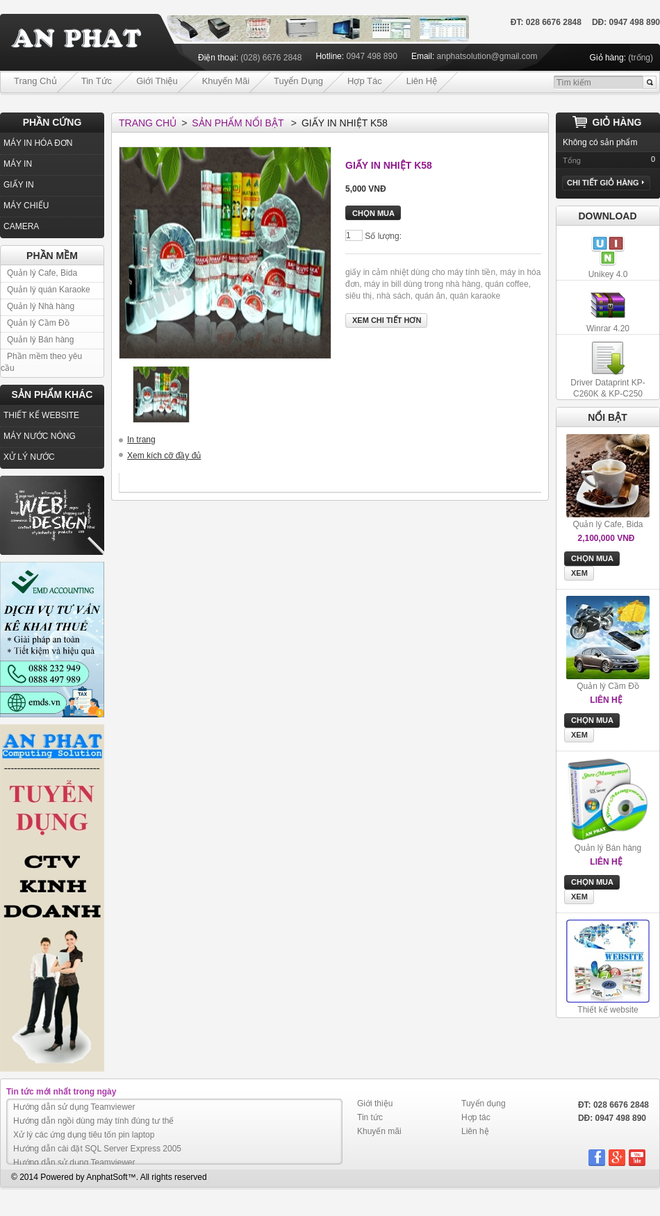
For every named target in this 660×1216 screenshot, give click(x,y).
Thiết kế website (607, 1010)
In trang (141, 439)
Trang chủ (35, 81)
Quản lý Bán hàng (40, 339)
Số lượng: (383, 236)
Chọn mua (592, 558)
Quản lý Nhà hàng (40, 306)
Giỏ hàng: (608, 58)
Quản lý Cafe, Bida (42, 273)
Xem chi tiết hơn (386, 320)
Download (608, 216)
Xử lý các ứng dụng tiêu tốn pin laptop (83, 1135)
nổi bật (607, 417)
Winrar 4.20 (607, 328)
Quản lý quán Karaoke (48, 289)
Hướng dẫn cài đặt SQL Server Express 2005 (97, 1148)
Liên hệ (422, 81)
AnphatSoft (106, 1177)
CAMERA (21, 226)
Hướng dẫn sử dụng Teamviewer (74, 1107)
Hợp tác (364, 81)
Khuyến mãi (225, 81)
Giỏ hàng (617, 122)
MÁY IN (17, 164)
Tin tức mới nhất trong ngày (61, 1092)
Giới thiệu (157, 81)
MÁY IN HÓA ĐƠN (37, 143)
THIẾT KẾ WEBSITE (41, 415)
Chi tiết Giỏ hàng (605, 182)
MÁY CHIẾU (26, 205)
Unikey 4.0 (608, 274)
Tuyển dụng (298, 81)
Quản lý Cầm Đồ (38, 323)
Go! (650, 83)
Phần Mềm (52, 255)
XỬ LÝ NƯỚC (29, 457)
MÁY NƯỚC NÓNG (39, 436)
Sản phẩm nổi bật (237, 122)
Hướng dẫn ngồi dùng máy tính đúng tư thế (93, 1121)
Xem (579, 573)
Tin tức (96, 81)
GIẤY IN (18, 185)
